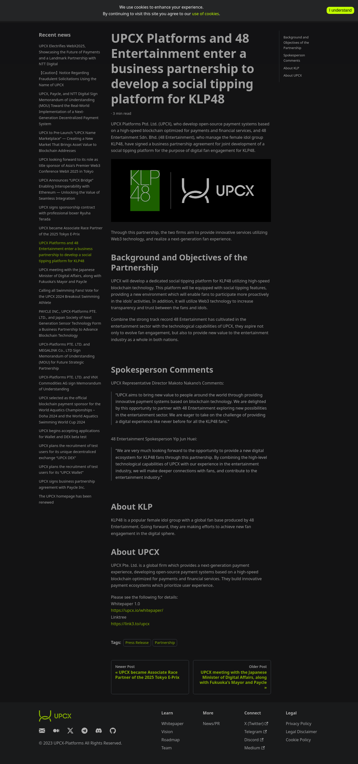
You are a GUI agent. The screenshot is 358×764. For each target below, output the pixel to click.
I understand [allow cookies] (340, 10)
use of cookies (205, 13)
